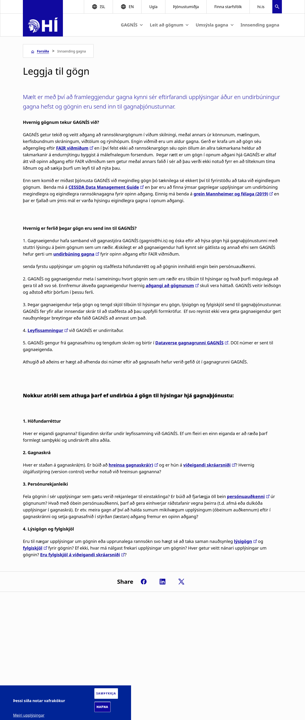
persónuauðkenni (246, 496)
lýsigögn (243, 541)
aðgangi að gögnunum (170, 285)
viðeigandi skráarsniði (207, 465)
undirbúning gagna (73, 254)
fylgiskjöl (32, 548)
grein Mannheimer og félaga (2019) (230, 194)
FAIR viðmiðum (72, 148)
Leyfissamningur (45, 330)
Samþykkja (106, 693)
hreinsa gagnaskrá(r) (131, 465)
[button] (277, 7)
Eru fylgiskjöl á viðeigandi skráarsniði (80, 554)
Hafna (102, 707)
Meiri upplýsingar (29, 715)
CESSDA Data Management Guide (104, 187)
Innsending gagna (260, 25)
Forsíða (43, 51)
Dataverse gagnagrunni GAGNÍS (189, 343)
